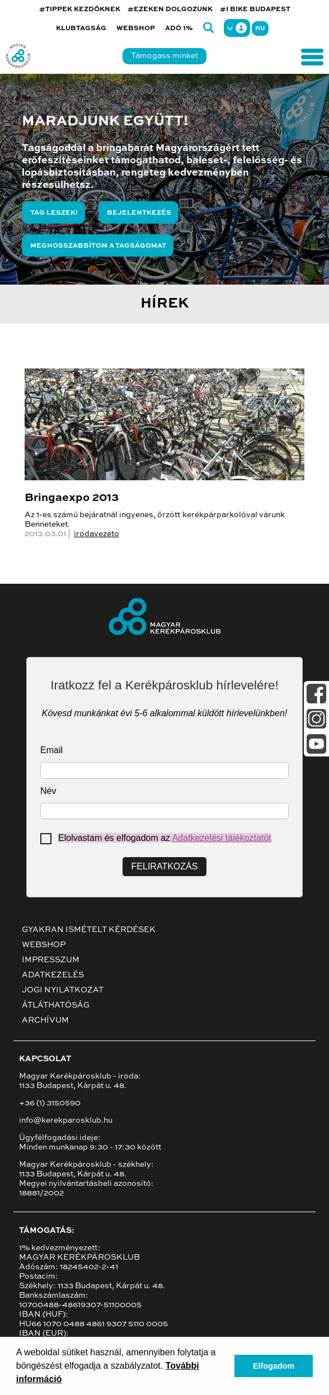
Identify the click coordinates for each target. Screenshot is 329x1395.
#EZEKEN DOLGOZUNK (170, 9)
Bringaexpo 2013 (72, 498)
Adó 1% (179, 28)
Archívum (45, 1020)
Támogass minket (164, 56)
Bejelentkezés (139, 213)
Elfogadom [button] (273, 1365)
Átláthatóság (56, 1005)
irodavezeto (96, 534)
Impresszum (50, 960)
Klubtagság (81, 28)
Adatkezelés (53, 975)
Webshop (135, 28)
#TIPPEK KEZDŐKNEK (79, 9)
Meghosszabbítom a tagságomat (98, 246)
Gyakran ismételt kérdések (89, 930)
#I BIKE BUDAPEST (255, 9)
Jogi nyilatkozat (63, 990)
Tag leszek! (54, 213)
